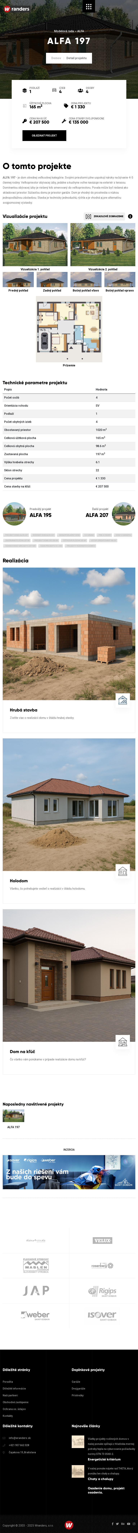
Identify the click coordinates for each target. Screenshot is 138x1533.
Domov (56, 58)
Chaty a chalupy (100, 1479)
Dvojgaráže (78, 1388)
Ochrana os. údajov (14, 1409)
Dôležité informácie (14, 1388)
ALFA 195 (41, 515)
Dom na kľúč (22, 1051)
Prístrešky (78, 1395)
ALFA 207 (97, 515)
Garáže (76, 1381)
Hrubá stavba (23, 710)
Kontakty (8, 1415)
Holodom (19, 880)
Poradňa (8, 1381)
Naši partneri (10, 1395)
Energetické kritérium (104, 1459)
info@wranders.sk (20, 1438)
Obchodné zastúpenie (15, 1402)
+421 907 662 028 (19, 1445)
